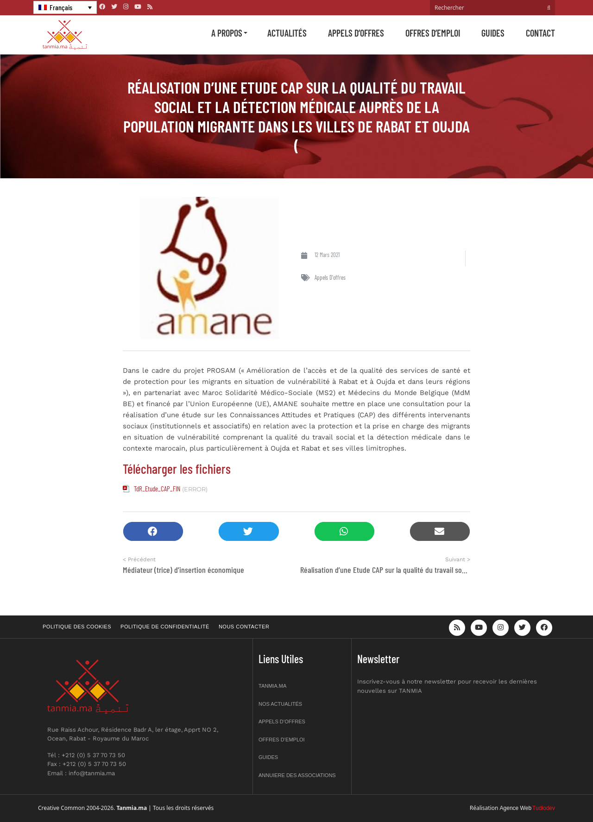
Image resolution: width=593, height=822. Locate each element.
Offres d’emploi (432, 32)
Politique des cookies (77, 626)
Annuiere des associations (297, 775)
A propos (226, 32)
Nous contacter (244, 626)
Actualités (287, 32)
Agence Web (516, 808)
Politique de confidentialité (164, 626)
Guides (493, 32)
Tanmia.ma (272, 686)
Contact (540, 32)
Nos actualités (280, 704)
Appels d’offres (356, 32)
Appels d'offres (330, 277)
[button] (153, 531)
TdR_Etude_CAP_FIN (157, 488)
